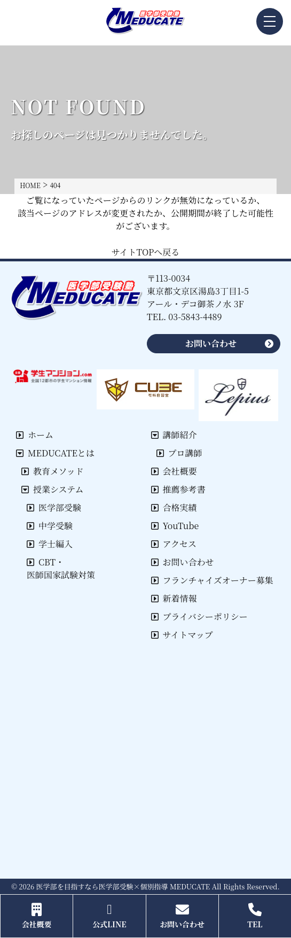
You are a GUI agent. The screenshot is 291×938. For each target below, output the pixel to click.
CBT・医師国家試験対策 (61, 568)
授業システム (52, 489)
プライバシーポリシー (199, 616)
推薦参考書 (178, 489)
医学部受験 (54, 507)
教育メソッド (52, 471)
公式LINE (109, 916)
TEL (255, 916)
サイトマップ (182, 635)
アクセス (174, 544)
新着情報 (174, 598)
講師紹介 (174, 435)
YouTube (175, 526)
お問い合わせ (182, 562)
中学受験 (50, 526)
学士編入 (50, 544)
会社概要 (174, 471)
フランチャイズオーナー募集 (212, 580)
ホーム (34, 435)
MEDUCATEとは (55, 453)
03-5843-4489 (195, 317)
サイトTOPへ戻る (146, 252)
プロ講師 (179, 453)
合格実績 (174, 507)
